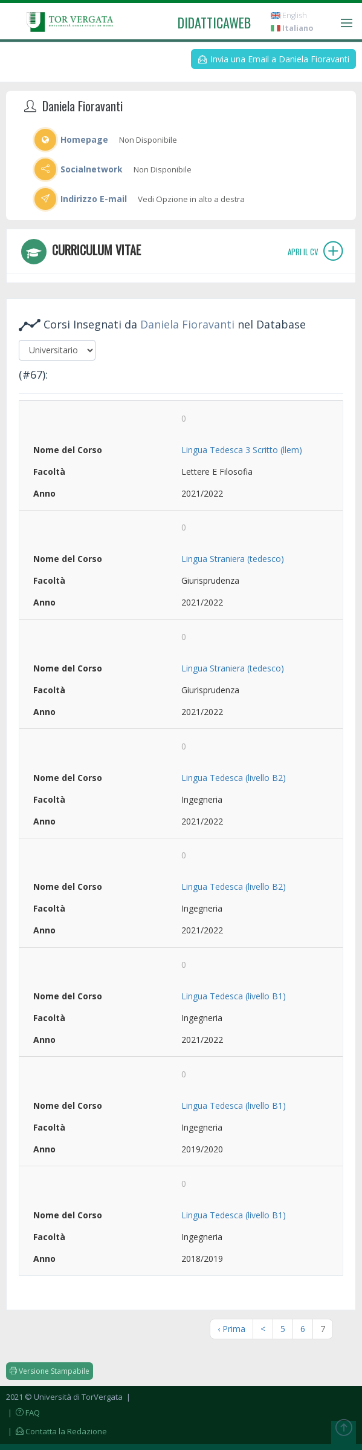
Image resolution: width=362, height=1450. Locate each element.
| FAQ (23, 1412)
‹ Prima (231, 1328)
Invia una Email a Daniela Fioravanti (274, 59)
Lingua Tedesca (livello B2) (233, 777)
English (289, 15)
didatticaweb (214, 22)
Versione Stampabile (49, 1371)
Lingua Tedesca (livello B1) (233, 996)
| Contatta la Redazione (56, 1431)
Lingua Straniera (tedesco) (232, 558)
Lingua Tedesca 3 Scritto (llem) (241, 450)
